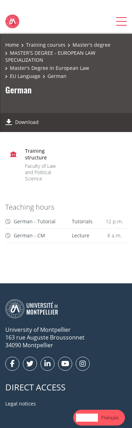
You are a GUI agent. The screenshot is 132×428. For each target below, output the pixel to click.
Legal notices (20, 403)
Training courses (45, 44)
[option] (110, 418)
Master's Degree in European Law (49, 68)
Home (12, 44)
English (87, 417)
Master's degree (92, 44)
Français (110, 417)
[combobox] (87, 418)
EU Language (25, 76)
